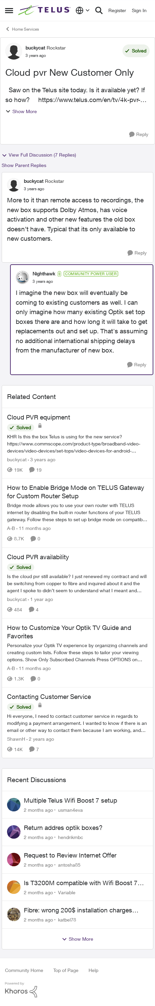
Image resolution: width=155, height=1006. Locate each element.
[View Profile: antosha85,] (13, 859)
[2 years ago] (40, 738)
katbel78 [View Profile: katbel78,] (67, 920)
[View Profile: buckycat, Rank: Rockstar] (13, 51)
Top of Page (66, 970)
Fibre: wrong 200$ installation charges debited (78, 910)
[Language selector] (83, 10)
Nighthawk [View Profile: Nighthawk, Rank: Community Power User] (44, 273)
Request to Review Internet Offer (70, 855)
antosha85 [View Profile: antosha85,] (69, 865)
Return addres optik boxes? (63, 827)
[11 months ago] (33, 528)
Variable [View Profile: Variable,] (66, 892)
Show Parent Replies (24, 165)
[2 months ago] (38, 809)
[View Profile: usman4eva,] (13, 804)
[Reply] (139, 134)
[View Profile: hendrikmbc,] (13, 832)
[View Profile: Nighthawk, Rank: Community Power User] (22, 277)
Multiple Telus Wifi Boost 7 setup (70, 800)
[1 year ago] (40, 599)
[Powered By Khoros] (77, 990)
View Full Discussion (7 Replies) (39, 155)
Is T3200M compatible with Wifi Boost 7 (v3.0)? (81, 883)
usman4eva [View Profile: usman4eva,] (70, 809)
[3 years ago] (41, 459)
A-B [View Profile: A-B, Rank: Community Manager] (11, 528)
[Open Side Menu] (9, 10)
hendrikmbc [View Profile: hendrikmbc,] (70, 837)
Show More (21, 111)
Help (93, 970)
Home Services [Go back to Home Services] (22, 29)
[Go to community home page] (45, 10)
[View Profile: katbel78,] (13, 914)
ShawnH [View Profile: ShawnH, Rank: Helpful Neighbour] (16, 739)
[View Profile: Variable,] (13, 887)
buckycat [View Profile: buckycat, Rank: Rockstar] (35, 48)
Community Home (24, 970)
